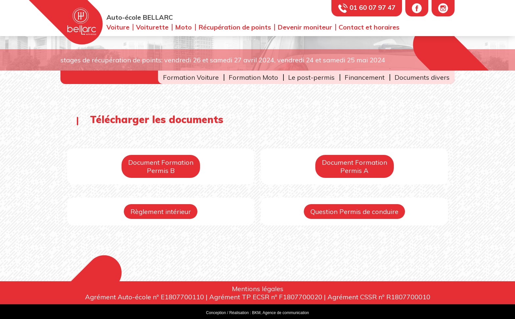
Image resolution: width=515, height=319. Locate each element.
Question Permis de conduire (354, 211)
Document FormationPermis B (160, 166)
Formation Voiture (191, 77)
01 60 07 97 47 (372, 7)
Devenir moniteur (305, 27)
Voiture (117, 27)
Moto (183, 27)
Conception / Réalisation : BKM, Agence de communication (257, 312)
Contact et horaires (369, 27)
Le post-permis (311, 77)
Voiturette (152, 27)
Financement (365, 77)
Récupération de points (234, 27)
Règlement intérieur (160, 211)
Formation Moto (253, 77)
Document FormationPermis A (354, 166)
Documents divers (422, 77)
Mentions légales (257, 289)
